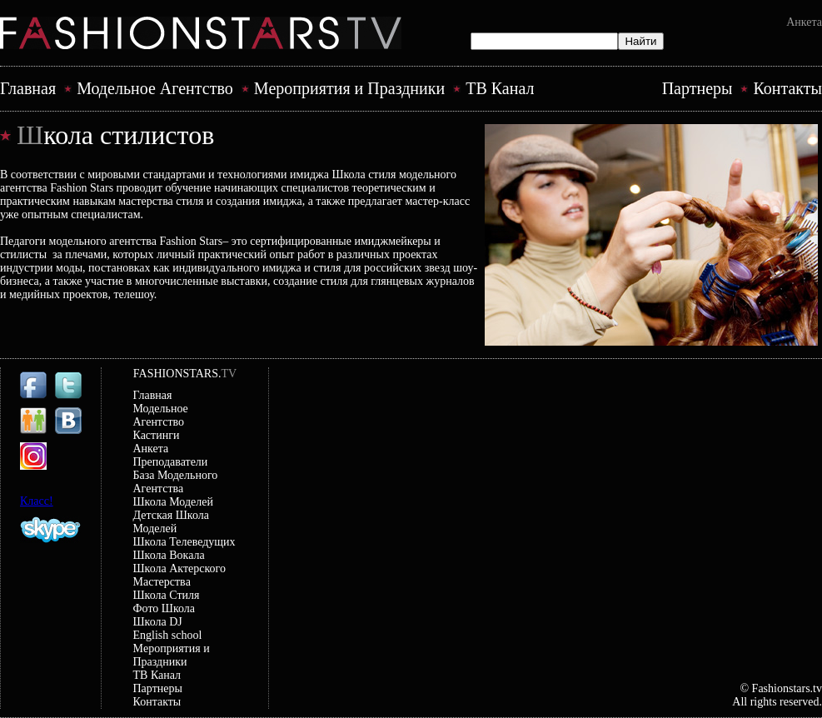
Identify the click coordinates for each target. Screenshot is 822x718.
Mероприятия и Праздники (349, 88)
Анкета (804, 22)
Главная (28, 88)
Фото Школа (164, 608)
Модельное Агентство (155, 88)
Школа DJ (157, 622)
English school (167, 635)
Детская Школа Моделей (171, 522)
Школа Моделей (173, 502)
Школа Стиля (166, 595)
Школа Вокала (169, 555)
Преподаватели (170, 462)
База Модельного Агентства (175, 482)
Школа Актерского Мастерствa (180, 575)
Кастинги (156, 435)
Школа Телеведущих (184, 542)
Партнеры (697, 88)
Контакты (787, 88)
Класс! (36, 501)
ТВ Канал (500, 88)
